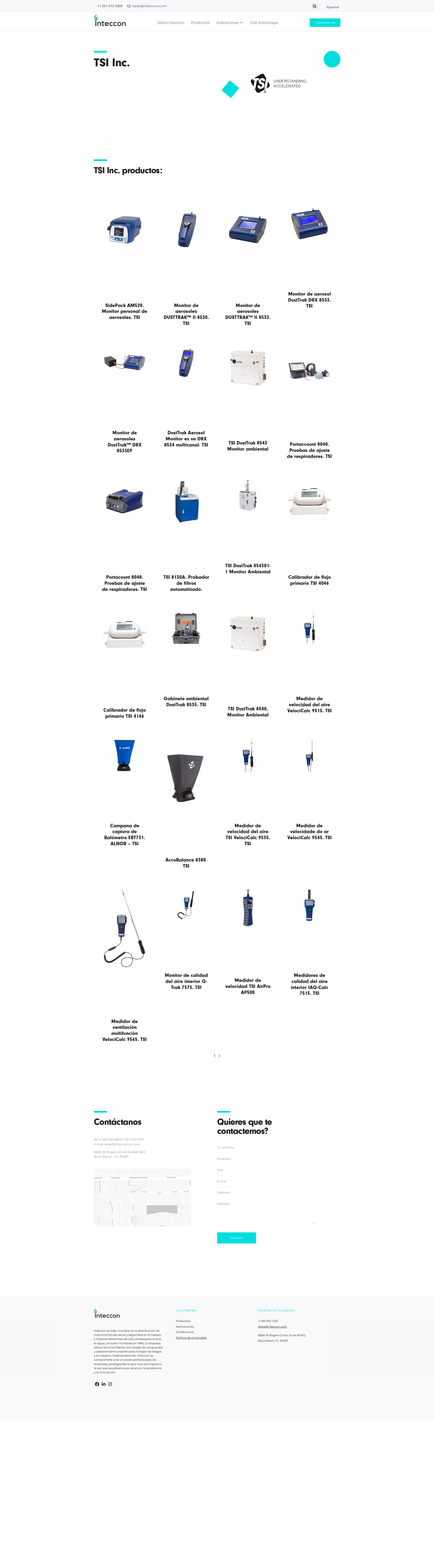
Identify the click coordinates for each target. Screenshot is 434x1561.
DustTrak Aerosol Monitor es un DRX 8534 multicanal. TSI (186, 439)
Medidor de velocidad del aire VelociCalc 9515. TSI (309, 704)
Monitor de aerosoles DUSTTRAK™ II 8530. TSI (186, 314)
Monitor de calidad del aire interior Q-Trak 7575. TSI (186, 981)
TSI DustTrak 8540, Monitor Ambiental (248, 712)
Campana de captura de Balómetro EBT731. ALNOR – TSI (124, 835)
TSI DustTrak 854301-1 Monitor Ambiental (248, 569)
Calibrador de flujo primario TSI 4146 (124, 713)
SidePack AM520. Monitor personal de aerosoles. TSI (124, 311)
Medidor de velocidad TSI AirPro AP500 (248, 986)
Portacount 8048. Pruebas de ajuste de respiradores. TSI (124, 583)
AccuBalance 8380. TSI (186, 863)
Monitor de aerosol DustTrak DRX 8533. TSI (309, 300)
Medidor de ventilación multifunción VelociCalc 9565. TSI (124, 1030)
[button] (314, 6)
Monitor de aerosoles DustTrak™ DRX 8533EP (125, 442)
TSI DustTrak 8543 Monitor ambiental (247, 446)
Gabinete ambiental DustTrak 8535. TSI (186, 702)
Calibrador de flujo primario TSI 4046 (309, 580)
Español (333, 7)
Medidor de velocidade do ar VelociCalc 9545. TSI (309, 831)
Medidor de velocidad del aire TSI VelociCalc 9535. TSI (248, 835)
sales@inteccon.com (149, 6)
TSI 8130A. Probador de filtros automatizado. (186, 583)
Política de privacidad (191, 1337)
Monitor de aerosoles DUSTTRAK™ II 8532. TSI (248, 314)
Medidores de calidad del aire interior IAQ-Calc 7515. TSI (309, 984)
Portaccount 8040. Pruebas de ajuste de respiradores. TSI (309, 450)
